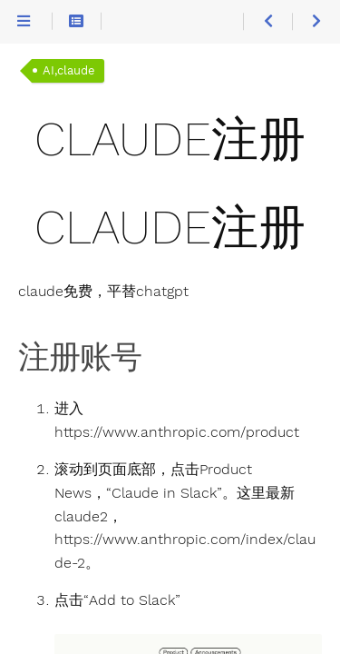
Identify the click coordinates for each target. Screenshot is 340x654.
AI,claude (69, 70)
